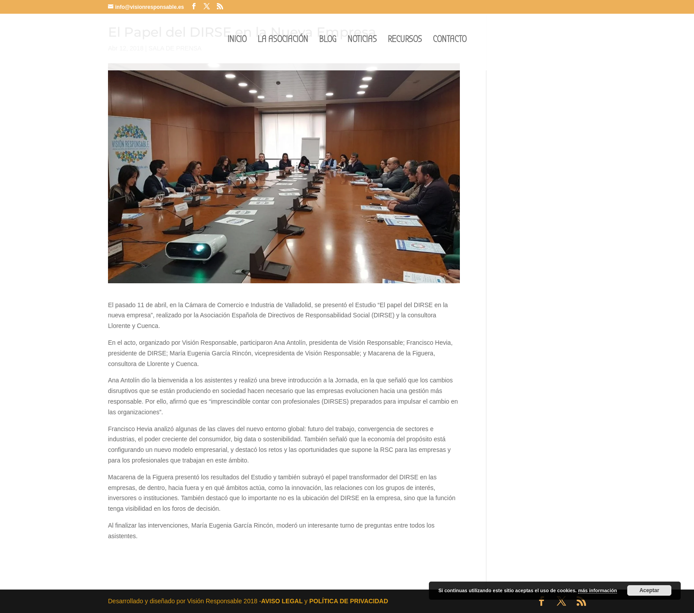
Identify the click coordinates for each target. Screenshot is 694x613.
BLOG (327, 45)
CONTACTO (450, 45)
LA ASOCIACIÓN (283, 45)
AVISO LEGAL (282, 601)
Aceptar (649, 590)
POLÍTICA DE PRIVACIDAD (348, 601)
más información (597, 590)
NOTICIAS (362, 45)
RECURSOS (405, 45)
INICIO (237, 45)
